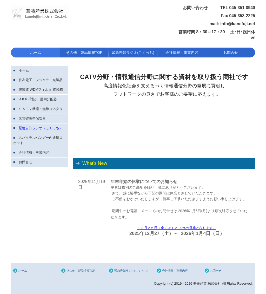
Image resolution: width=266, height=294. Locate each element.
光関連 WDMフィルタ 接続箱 (41, 90)
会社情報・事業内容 (181, 52)
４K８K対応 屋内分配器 (38, 99)
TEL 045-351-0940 (237, 7)
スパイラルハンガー (34, 138)
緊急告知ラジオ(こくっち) (133, 52)
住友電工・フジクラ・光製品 (41, 80)
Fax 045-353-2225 (238, 16)
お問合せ (230, 52)
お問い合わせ (201, 7)
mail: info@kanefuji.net (232, 24)
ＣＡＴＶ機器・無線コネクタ (41, 109)
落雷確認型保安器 (32, 118)
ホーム (35, 52)
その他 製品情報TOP (84, 52)
